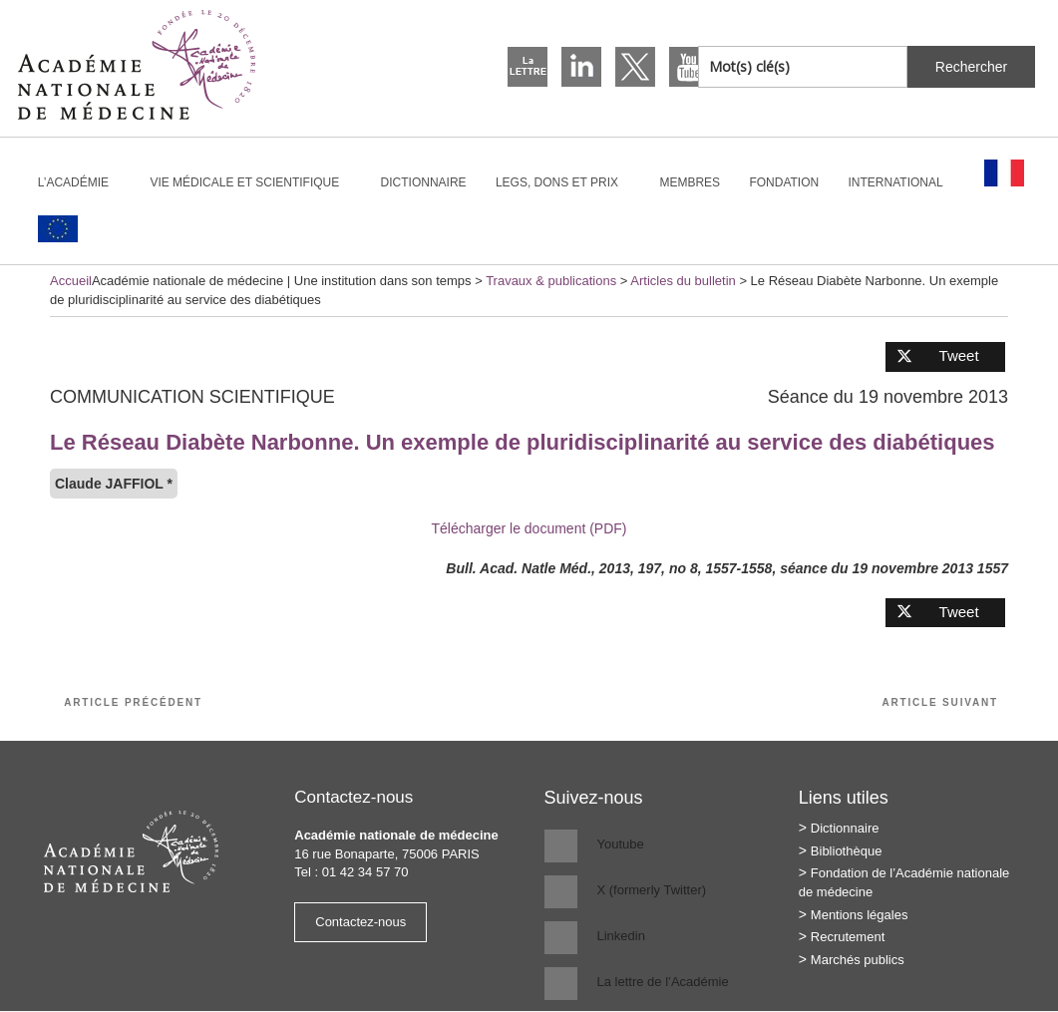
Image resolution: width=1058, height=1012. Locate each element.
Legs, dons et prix (565, 182)
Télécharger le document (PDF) (528, 528)
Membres (689, 182)
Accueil (71, 280)
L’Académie (82, 182)
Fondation (784, 182)
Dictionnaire (424, 182)
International (904, 182)
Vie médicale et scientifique (253, 182)
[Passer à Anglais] (57, 228)
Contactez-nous (360, 921)
